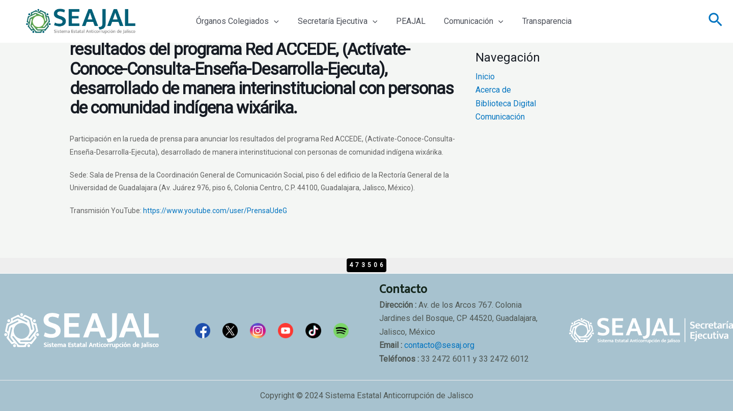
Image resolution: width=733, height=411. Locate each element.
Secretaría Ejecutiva (334, 21)
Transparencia (536, 21)
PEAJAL (404, 21)
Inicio (485, 76)
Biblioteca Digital (505, 103)
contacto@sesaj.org (439, 345)
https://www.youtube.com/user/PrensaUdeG (215, 211)
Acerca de (493, 90)
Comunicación (465, 21)
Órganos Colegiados (236, 21)
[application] (273, 21)
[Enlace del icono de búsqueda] (715, 21)
